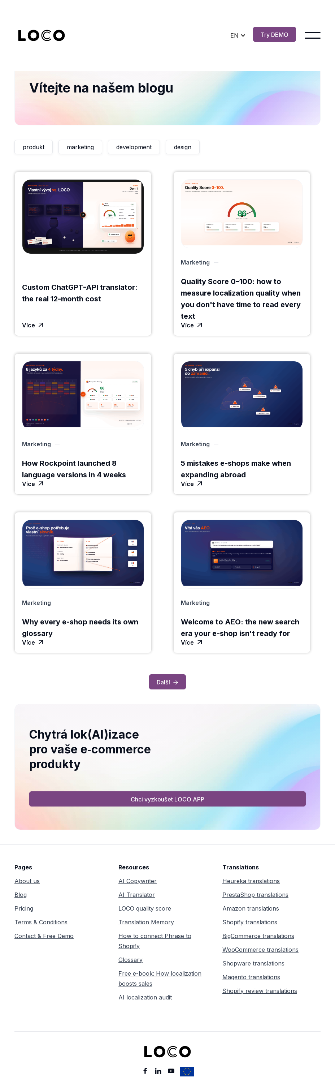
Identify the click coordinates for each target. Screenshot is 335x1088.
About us (27, 881)
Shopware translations (253, 963)
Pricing (23, 908)
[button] (238, 35)
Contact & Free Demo (44, 935)
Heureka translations (251, 881)
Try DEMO (274, 34)
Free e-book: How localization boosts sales (159, 978)
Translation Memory (146, 922)
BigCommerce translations (258, 935)
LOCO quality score (144, 908)
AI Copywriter (137, 881)
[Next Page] (167, 681)
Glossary (130, 959)
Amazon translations (250, 908)
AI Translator (136, 894)
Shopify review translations (259, 990)
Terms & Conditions (41, 922)
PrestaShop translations (255, 894)
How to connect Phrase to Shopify (154, 941)
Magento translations (251, 977)
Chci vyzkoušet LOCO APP (167, 799)
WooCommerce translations (260, 949)
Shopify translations (249, 922)
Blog (20, 894)
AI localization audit (145, 997)
